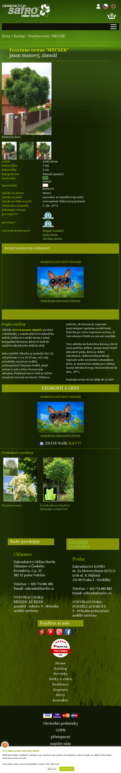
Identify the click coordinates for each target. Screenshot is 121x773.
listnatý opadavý (53, 230)
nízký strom (50, 234)
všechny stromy (52, 238)
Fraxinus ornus (11, 505)
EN (113, 6)
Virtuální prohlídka (79, 544)
